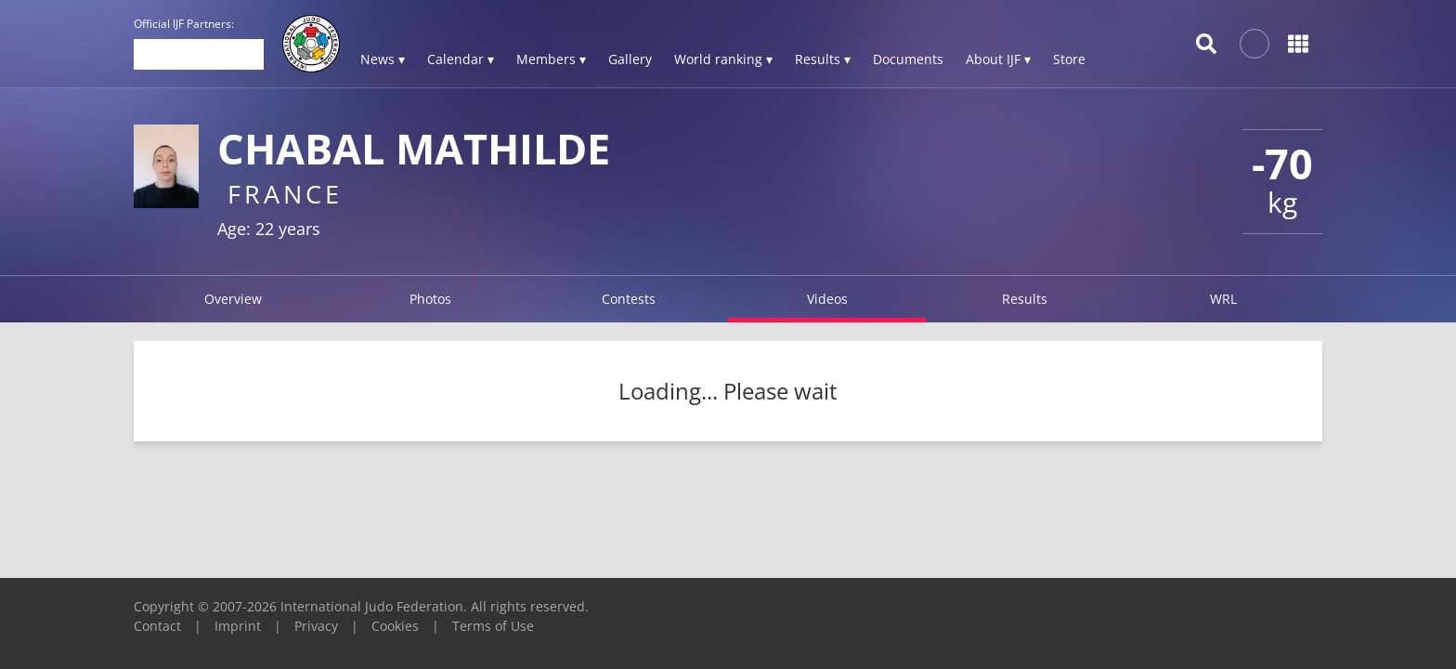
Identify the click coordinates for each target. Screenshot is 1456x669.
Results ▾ (823, 59)
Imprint (237, 626)
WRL (1223, 299)
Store (1069, 59)
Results (1024, 299)
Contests (629, 299)
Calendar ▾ (460, 59)
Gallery (630, 59)
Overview (233, 299)
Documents (908, 59)
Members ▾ (551, 59)
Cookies (395, 626)
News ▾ (382, 59)
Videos (827, 299)
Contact (157, 626)
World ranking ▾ (723, 59)
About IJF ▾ (998, 59)
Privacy (316, 626)
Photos (430, 299)
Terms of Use (493, 626)
